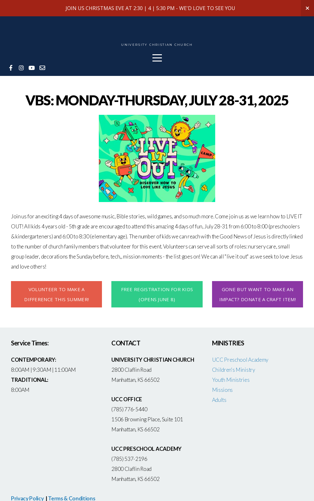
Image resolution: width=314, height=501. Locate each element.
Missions (222, 389)
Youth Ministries (231, 379)
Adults (219, 400)
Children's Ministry (233, 369)
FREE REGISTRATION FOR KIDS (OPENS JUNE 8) (157, 294)
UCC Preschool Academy (240, 359)
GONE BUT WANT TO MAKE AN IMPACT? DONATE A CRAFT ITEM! (257, 294)
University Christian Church (157, 45)
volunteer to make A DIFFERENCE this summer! (56, 294)
